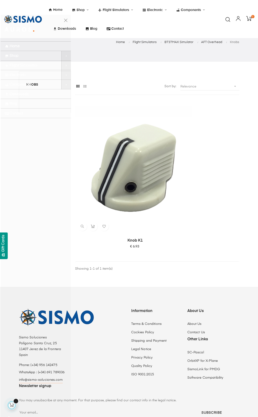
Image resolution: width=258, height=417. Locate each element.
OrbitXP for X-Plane (202, 315)
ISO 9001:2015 (142, 329)
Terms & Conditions (146, 278)
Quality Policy (141, 320)
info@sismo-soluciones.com (41, 334)
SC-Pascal (195, 307)
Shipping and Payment (149, 295)
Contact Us (196, 287)
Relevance (209, 114)
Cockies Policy (142, 287)
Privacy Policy (142, 312)
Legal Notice (141, 303)
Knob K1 (101, 195)
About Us (194, 278)
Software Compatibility (205, 332)
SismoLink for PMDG (203, 324)
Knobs (32, 112)
